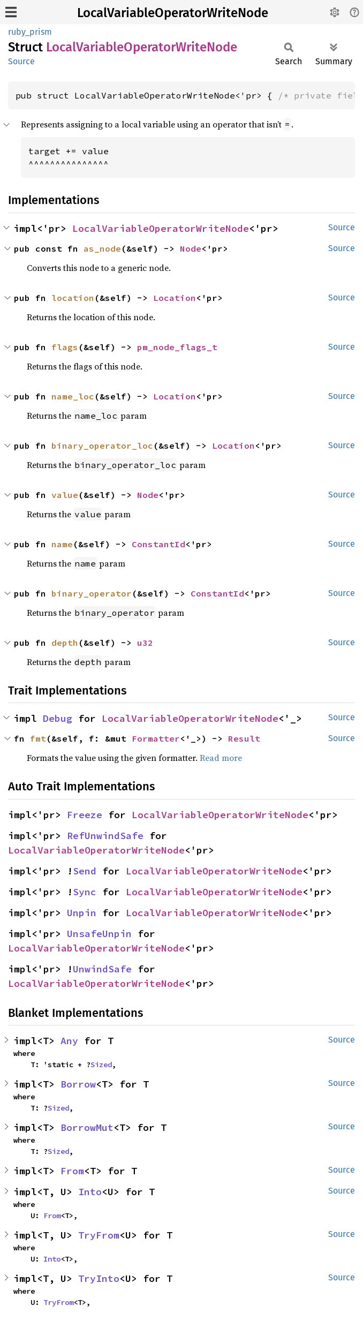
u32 (145, 642)
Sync (84, 892)
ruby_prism (30, 32)
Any (69, 1041)
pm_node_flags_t (177, 347)
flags (64, 347)
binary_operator (91, 593)
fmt (38, 738)
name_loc (72, 396)
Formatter (156, 738)
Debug (57, 718)
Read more (221, 758)
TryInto (98, 1278)
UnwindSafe (102, 969)
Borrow (78, 1084)
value (64, 494)
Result (244, 738)
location (72, 297)
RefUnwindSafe (105, 835)
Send (84, 871)
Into (90, 1192)
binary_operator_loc (102, 445)
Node (190, 248)
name (62, 544)
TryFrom (98, 1235)
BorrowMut (87, 1127)
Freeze (84, 815)
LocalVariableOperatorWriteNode (172, 12)
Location (174, 297)
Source (21, 61)
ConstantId (158, 544)
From (72, 1171)
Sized (101, 1064)
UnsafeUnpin (99, 933)
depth (64, 642)
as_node (102, 248)
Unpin (81, 913)
